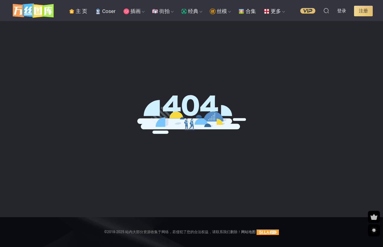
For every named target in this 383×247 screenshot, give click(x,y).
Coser (105, 11)
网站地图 (248, 232)
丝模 (218, 11)
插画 (132, 11)
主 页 (78, 11)
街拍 (160, 11)
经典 (189, 11)
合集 (247, 11)
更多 (272, 11)
